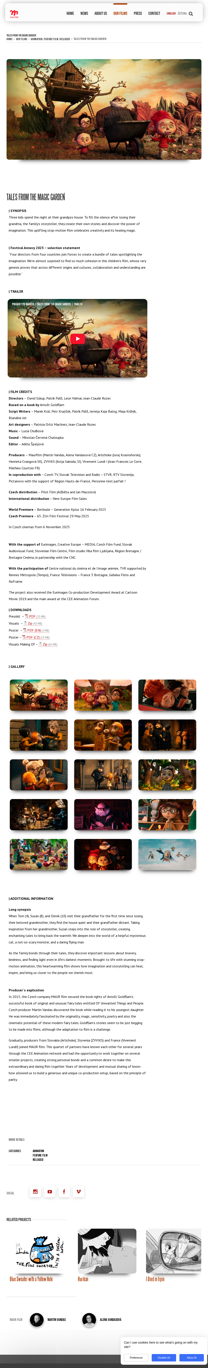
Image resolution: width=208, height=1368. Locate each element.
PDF (32, 616)
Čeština (182, 14)
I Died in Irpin (155, 1279)
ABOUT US (101, 13)
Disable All (161, 1357)
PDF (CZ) (33, 637)
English (171, 14)
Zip (30, 623)
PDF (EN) (34, 630)
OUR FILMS (120, 13)
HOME (70, 13)
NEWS (84, 13)
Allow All (189, 1357)
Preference (133, 1357)
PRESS (138, 13)
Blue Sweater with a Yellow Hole (31, 1279)
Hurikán (83, 1279)
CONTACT (154, 13)
